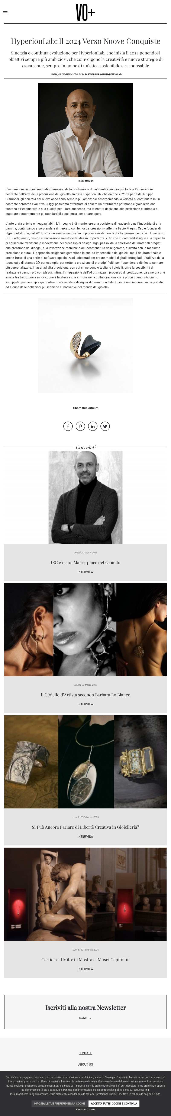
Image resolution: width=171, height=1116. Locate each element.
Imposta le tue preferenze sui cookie (59, 1104)
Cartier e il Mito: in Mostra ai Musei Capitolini (85, 959)
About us (85, 1064)
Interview (85, 572)
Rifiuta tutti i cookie (85, 1109)
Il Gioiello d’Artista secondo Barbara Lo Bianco (85, 694)
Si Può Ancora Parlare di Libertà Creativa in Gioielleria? (85, 827)
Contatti (85, 1053)
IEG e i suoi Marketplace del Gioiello (85, 562)
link (147, 1090)
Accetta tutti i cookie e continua (114, 1104)
